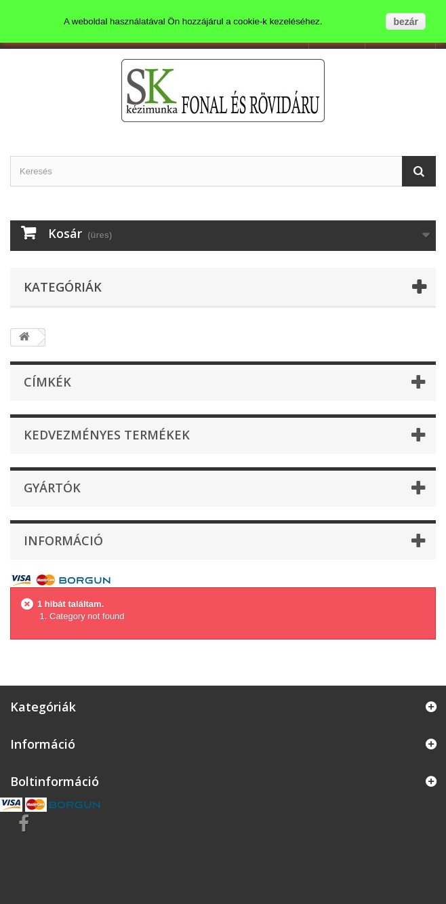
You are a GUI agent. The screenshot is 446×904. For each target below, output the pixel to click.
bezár (405, 21)
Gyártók (52, 487)
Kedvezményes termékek (107, 435)
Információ (63, 540)
